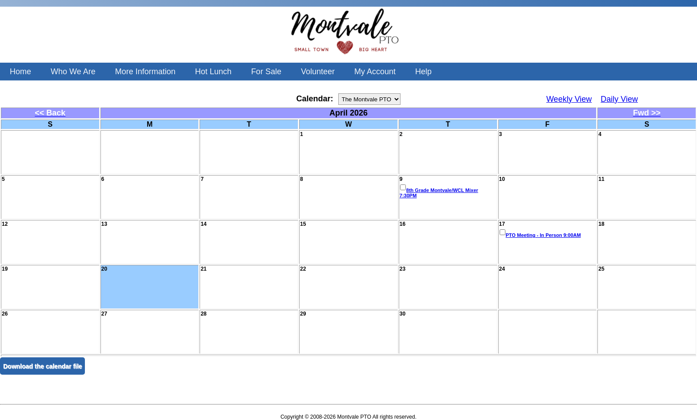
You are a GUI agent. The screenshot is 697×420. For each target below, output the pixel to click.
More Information (145, 71)
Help (423, 71)
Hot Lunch (213, 71)
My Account (375, 71)
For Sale (266, 71)
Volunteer (317, 71)
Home (20, 71)
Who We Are (73, 71)
